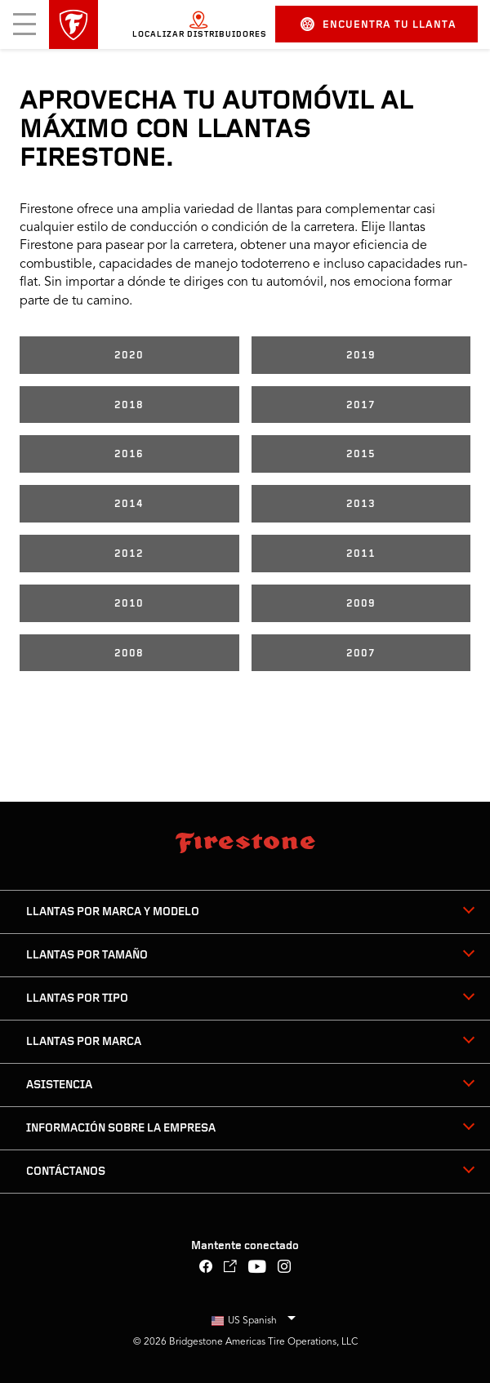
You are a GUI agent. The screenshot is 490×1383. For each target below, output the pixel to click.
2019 (361, 355)
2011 (361, 554)
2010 (129, 603)
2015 (361, 454)
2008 (129, 653)
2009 (361, 603)
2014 (129, 504)
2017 (361, 405)
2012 (129, 554)
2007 (361, 653)
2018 (129, 405)
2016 (129, 454)
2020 (129, 355)
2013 (361, 504)
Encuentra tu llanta (379, 24)
